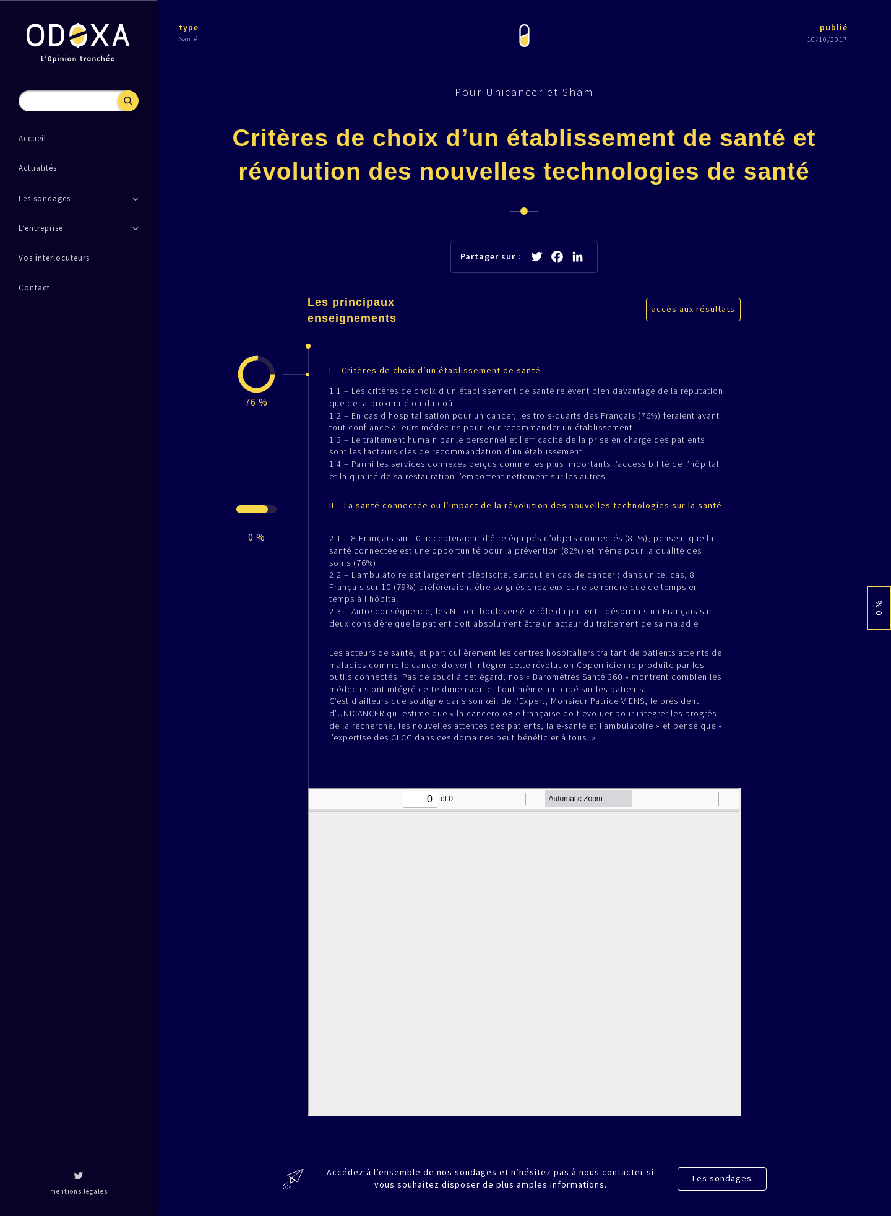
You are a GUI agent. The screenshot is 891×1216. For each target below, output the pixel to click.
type (189, 27)
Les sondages (722, 1178)
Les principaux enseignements (352, 310)
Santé (188, 39)
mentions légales (79, 1191)
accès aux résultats (693, 309)
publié (834, 27)
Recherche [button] (128, 100)
